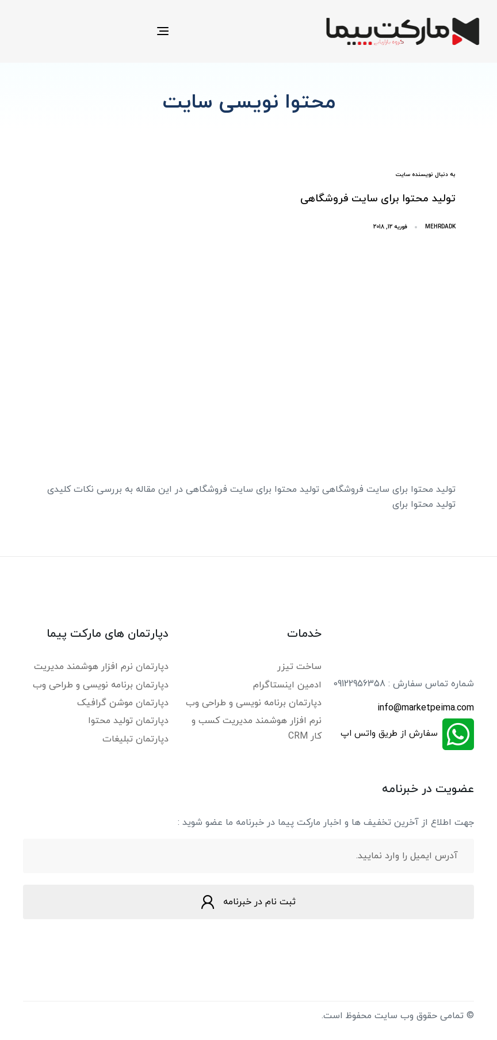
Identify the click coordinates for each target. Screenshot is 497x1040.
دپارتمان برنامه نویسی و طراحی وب (254, 703)
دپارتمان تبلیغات (135, 739)
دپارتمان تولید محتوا (128, 720)
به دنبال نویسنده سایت (426, 174)
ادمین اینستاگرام (287, 685)
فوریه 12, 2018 (390, 227)
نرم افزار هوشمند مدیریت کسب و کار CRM (257, 728)
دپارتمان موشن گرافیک (123, 703)
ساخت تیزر (299, 666)
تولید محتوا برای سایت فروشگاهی (378, 199)
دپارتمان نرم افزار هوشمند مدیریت (101, 666)
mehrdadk (440, 227)
